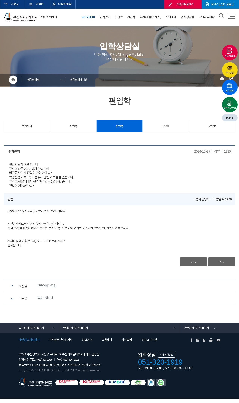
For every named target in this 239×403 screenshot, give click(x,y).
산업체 (166, 127)
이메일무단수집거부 (60, 344)
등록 (188, 262)
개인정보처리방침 (29, 344)
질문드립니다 (45, 301)
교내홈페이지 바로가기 (32, 332)
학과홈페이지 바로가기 (76, 332)
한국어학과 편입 (47, 288)
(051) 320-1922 (74, 364)
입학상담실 (187, 17)
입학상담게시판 (79, 80)
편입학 (129, 17)
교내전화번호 (166, 359)
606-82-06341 (38, 369)
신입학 (117, 17)
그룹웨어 (107, 344)
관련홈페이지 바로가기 (197, 332)
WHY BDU (87, 17)
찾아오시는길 (149, 344)
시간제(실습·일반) (149, 17)
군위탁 (212, 127)
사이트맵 (126, 344)
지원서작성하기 (185, 4)
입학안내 (103, 17)
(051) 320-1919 (45, 364)
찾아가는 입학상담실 (222, 4)
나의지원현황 (206, 17)
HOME (13, 80)
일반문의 (27, 127)
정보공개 (87, 344)
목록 (220, 262)
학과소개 (170, 17)
